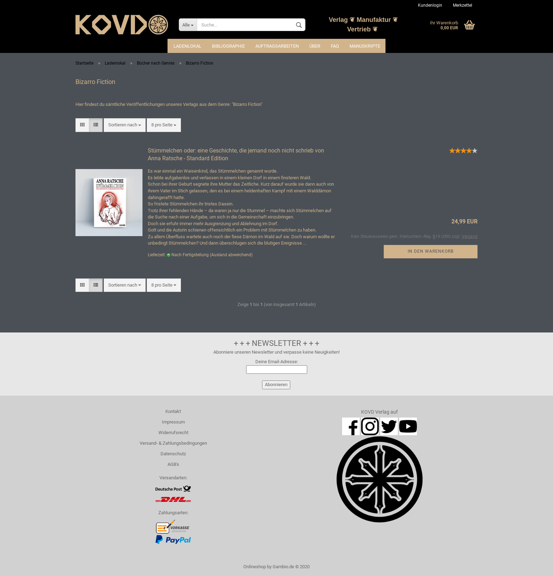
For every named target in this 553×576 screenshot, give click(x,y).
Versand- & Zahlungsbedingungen (173, 443)
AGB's (173, 464)
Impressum (173, 422)
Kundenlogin (430, 5)
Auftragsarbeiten (277, 46)
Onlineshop (254, 566)
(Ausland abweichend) (231, 254)
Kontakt (173, 411)
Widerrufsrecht (173, 432)
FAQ (335, 46)
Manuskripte (365, 46)
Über (314, 46)
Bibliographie (228, 46)
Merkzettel (462, 5)
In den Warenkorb (431, 251)
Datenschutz (173, 453)
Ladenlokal (187, 46)
